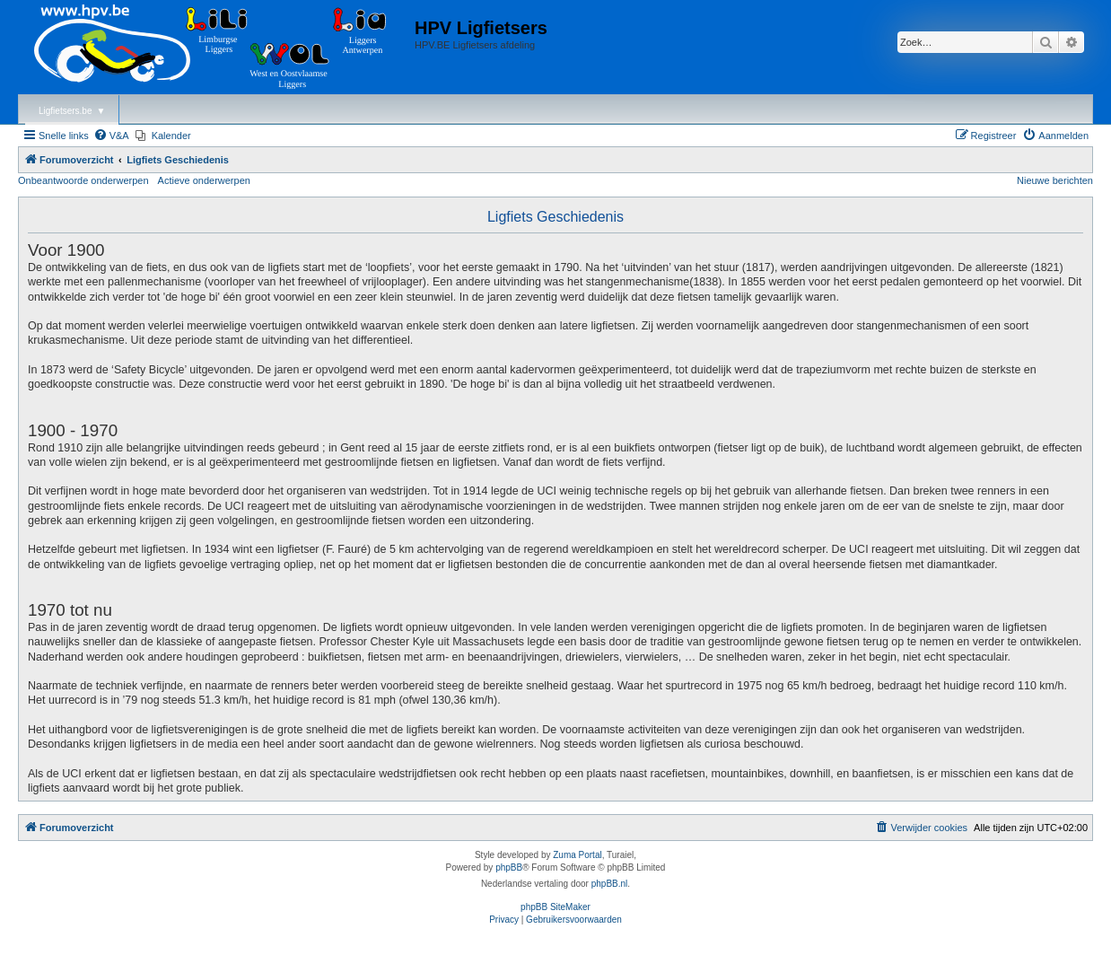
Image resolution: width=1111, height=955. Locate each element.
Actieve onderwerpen (204, 180)
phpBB (508, 867)
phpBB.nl (609, 884)
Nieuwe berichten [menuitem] (1055, 180)
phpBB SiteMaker (555, 907)
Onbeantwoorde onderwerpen (83, 180)
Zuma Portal (577, 855)
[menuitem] (111, 135)
